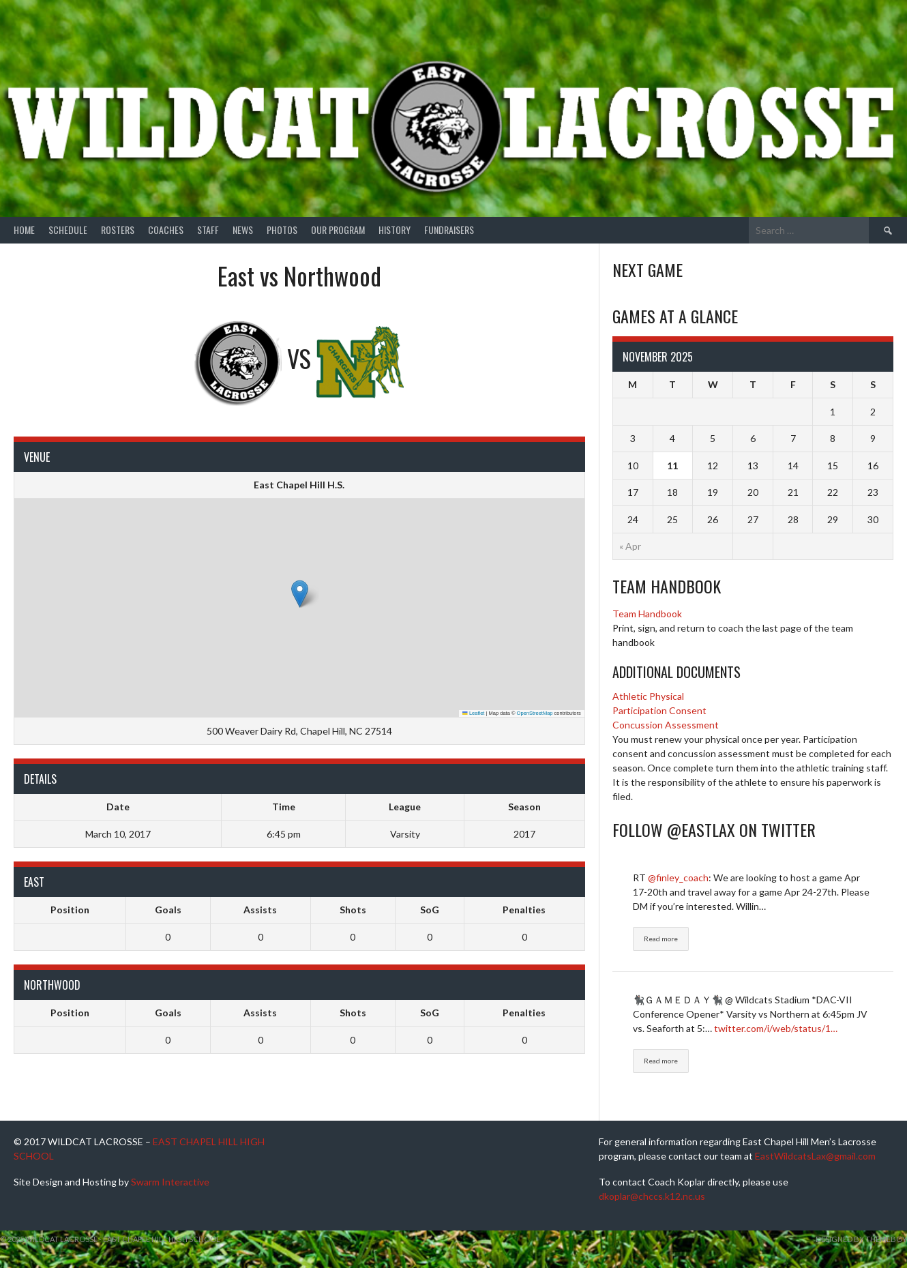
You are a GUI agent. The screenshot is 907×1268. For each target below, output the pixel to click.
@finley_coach (678, 877)
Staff (208, 229)
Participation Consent (659, 710)
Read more (661, 938)
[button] (299, 594)
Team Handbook (647, 613)
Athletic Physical (648, 696)
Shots (353, 909)
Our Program (338, 229)
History (394, 229)
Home (24, 229)
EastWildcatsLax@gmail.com (815, 1156)
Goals (168, 909)
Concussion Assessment (665, 725)
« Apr (630, 546)
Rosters (117, 229)
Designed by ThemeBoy (861, 1239)
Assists (260, 909)
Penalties (524, 909)
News (243, 229)
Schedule (67, 229)
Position (69, 909)
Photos (282, 229)
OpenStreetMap (535, 713)
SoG (429, 909)
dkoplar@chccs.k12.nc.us (652, 1196)
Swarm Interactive (170, 1182)
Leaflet (473, 713)
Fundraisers (449, 229)
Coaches (165, 229)
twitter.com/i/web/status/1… (775, 1028)
